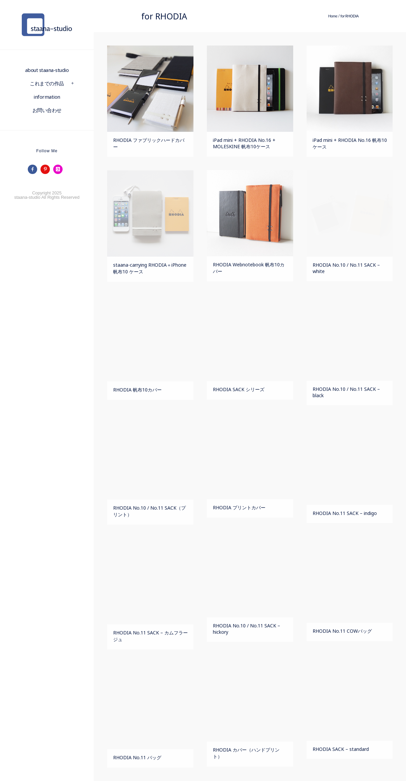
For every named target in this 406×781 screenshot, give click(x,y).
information (46, 96)
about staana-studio (47, 70)
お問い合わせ (47, 110)
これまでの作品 (47, 83)
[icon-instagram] (59, 169)
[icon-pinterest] (46, 169)
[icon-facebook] (34, 169)
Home (332, 16)
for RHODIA (349, 16)
